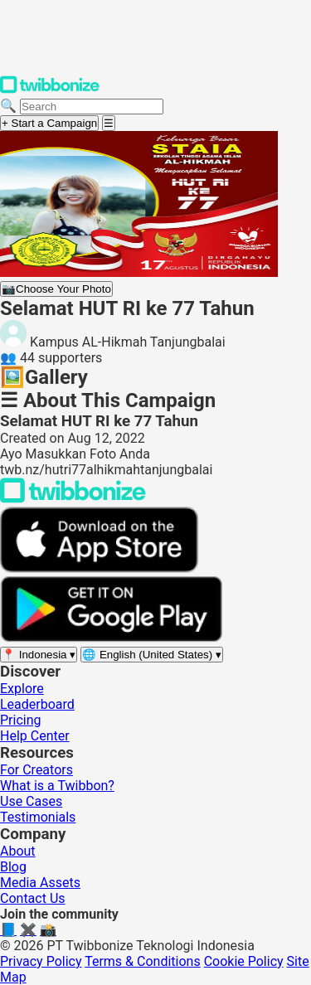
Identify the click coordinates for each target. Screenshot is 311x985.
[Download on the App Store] (99, 568)
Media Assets (40, 882)
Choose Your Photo (56, 289)
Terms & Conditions (143, 961)
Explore (22, 688)
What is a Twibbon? (57, 785)
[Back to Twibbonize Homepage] (73, 499)
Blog (13, 867)
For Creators (36, 770)
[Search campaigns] (91, 106)
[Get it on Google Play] (111, 638)
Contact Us (33, 898)
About (18, 851)
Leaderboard (37, 704)
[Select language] (151, 654)
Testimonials (37, 817)
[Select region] (38, 654)
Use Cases (31, 801)
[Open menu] (108, 123)
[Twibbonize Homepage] (50, 90)
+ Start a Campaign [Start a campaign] (49, 123)
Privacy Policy (41, 961)
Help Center (35, 736)
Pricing (20, 720)
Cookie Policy (244, 961)
